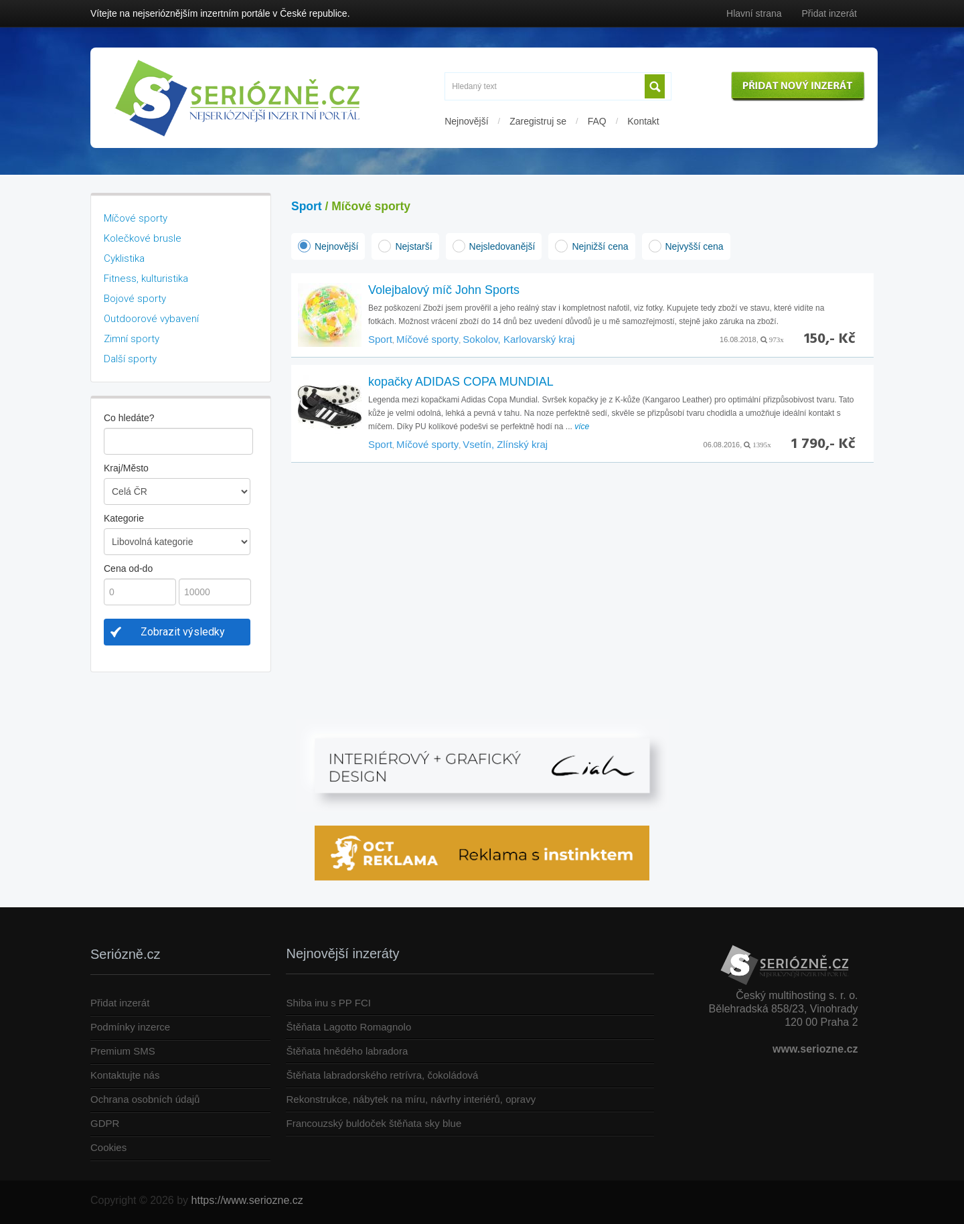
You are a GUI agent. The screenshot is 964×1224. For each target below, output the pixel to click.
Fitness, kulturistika (146, 279)
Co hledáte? (129, 417)
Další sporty (130, 359)
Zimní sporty (131, 339)
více (581, 426)
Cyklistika (124, 258)
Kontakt (643, 121)
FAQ (597, 121)
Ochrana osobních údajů (144, 1099)
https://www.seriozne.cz (247, 1200)
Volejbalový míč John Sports (443, 290)
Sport (306, 206)
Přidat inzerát (829, 13)
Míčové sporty (135, 218)
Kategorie (124, 518)
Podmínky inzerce (130, 1026)
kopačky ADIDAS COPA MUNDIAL (461, 381)
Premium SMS (122, 1051)
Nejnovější (466, 121)
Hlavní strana (753, 13)
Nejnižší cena (600, 246)
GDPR (104, 1123)
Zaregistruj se (537, 121)
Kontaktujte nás (124, 1075)
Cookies (108, 1147)
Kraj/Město (126, 468)
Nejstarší (413, 246)
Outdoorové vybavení (151, 319)
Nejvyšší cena (694, 246)
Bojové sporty (135, 299)
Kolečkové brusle (142, 238)
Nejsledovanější (502, 246)
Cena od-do (128, 568)
